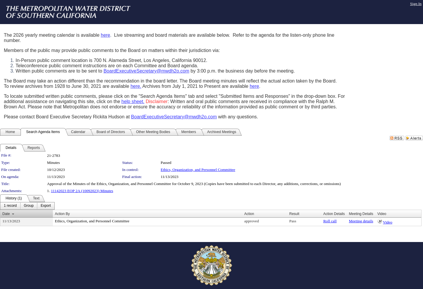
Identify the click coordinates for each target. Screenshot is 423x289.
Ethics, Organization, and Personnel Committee (198, 169)
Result (294, 214)
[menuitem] (10, 205)
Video (387, 222)
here (105, 35)
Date (6, 214)
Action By (62, 214)
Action (249, 214)
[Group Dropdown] (28, 205)
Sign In (416, 3)
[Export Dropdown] (45, 205)
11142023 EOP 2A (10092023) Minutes (82, 191)
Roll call (330, 221)
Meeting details (361, 221)
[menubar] (27, 206)
